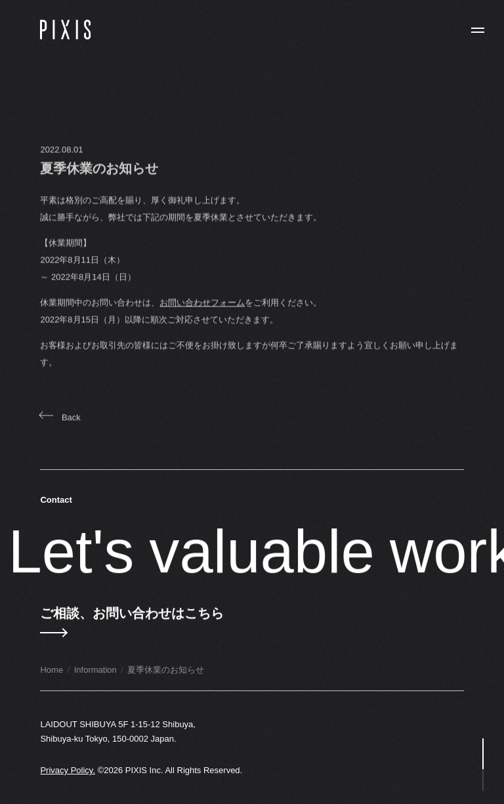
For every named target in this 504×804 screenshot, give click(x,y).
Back (60, 423)
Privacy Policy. (67, 770)
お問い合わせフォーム (202, 308)
